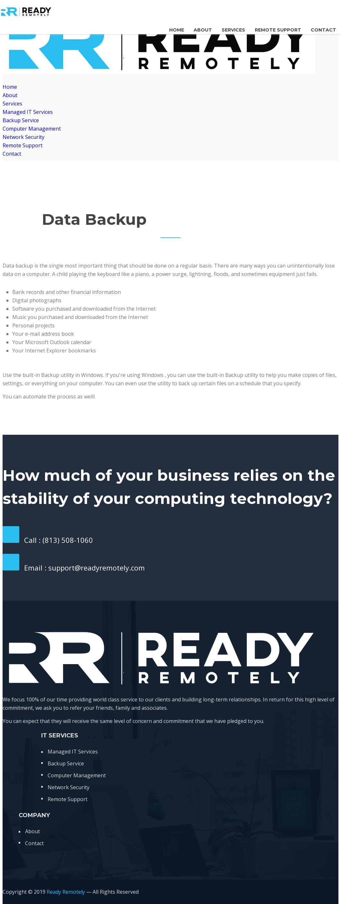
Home (176, 30)
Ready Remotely (66, 891)
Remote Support (278, 30)
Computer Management (32, 128)
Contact (323, 30)
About (203, 30)
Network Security (23, 137)
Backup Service (21, 120)
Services (233, 30)
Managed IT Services (28, 111)
